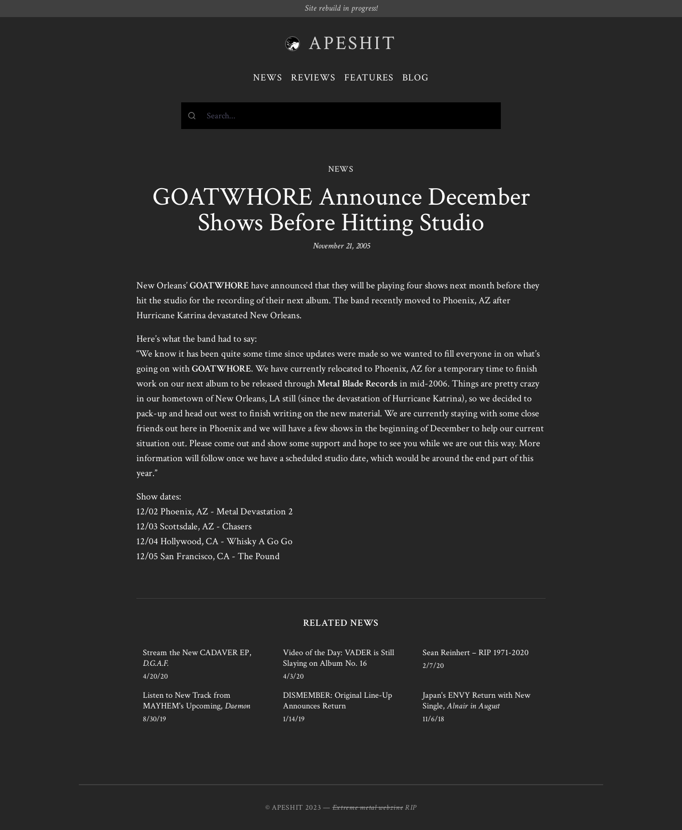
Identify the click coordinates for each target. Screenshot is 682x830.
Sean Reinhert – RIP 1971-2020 (476, 652)
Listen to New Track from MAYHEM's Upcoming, (196, 701)
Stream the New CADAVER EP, (197, 658)
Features (369, 77)
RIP (411, 807)
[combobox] (341, 115)
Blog (415, 77)
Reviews (313, 77)
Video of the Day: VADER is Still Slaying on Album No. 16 (338, 658)
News (267, 77)
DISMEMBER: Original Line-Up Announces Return (337, 701)
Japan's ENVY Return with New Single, (476, 701)
